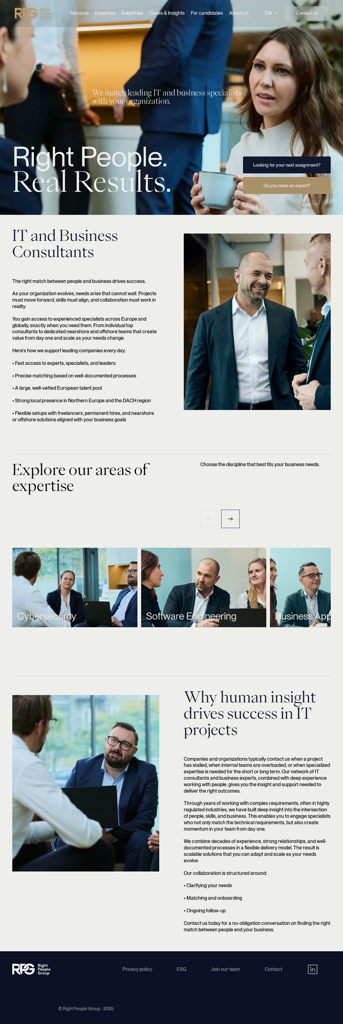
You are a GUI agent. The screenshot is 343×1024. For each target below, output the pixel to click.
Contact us (307, 13)
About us (239, 13)
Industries (132, 13)
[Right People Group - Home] (34, 13)
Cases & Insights (167, 13)
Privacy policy (137, 969)
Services (79, 13)
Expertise (105, 13)
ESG (182, 969)
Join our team (225, 969)
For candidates (207, 13)
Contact (273, 969)
